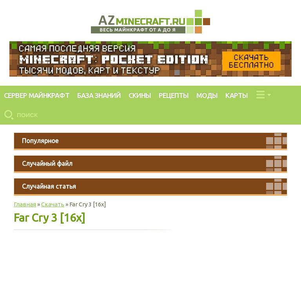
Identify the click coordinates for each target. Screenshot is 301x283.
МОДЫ (207, 95)
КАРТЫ (236, 95)
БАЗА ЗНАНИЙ (99, 95)
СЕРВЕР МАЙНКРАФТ (36, 95)
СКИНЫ (140, 95)
